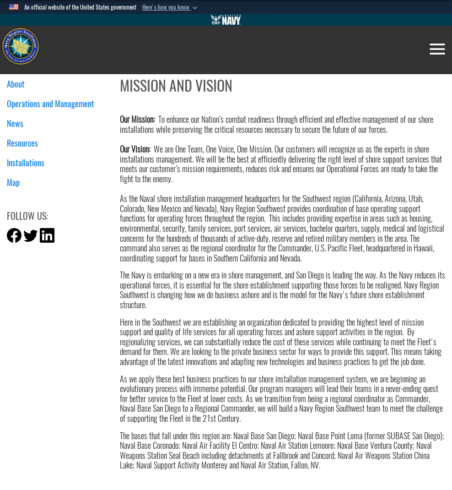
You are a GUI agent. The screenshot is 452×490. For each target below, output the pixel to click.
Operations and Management (54, 103)
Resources (26, 143)
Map (13, 182)
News (18, 123)
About (19, 84)
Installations (29, 163)
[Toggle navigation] (437, 49)
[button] (170, 7)
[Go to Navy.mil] (226, 20)
